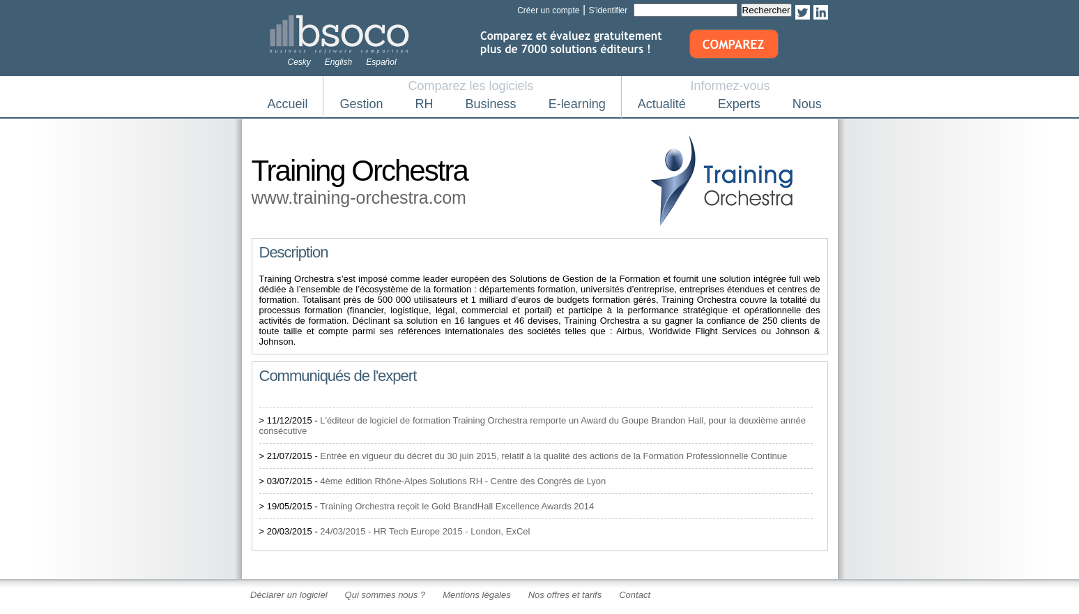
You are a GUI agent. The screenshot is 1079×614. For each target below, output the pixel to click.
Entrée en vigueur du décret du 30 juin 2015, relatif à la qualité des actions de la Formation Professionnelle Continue (553, 456)
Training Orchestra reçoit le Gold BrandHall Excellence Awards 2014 (457, 506)
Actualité (662, 104)
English (338, 62)
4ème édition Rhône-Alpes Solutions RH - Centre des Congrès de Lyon (463, 481)
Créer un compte (548, 10)
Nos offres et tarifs (565, 595)
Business (491, 104)
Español (381, 62)
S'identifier (608, 10)
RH (424, 104)
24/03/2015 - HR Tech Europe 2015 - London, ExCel (425, 531)
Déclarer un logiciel (289, 595)
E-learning (577, 104)
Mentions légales (477, 595)
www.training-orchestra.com (359, 197)
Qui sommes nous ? (385, 595)
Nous (807, 104)
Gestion (361, 104)
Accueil (288, 104)
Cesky (299, 62)
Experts (739, 104)
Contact (634, 595)
